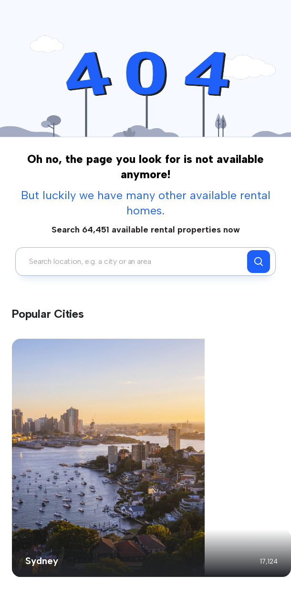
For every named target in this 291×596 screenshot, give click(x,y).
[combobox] (133, 261)
